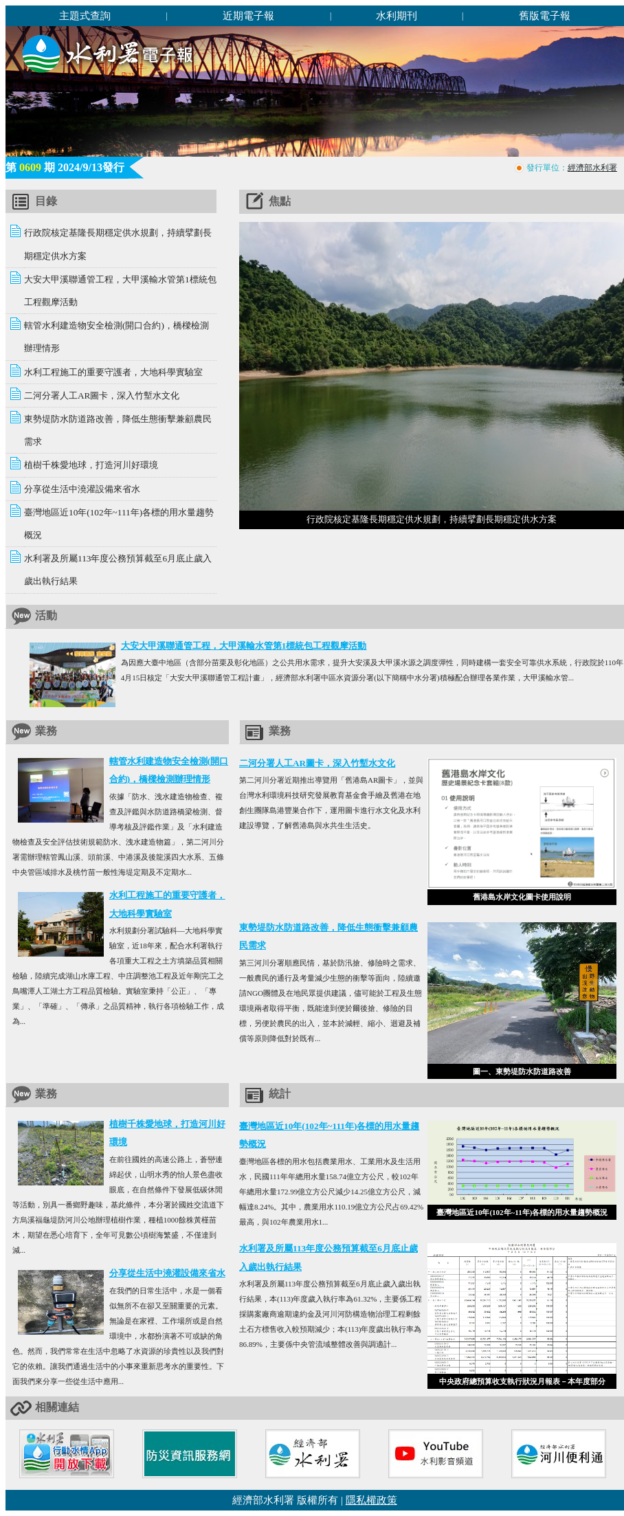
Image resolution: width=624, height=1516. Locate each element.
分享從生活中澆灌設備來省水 (82, 489)
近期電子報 (248, 15)
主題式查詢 (85, 15)
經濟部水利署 (592, 167)
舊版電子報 (544, 15)
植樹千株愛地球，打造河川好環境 (91, 465)
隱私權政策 (371, 1500)
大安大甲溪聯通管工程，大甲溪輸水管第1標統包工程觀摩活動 (244, 645)
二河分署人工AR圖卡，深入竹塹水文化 (101, 395)
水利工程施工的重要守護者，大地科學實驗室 (113, 372)
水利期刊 (396, 15)
